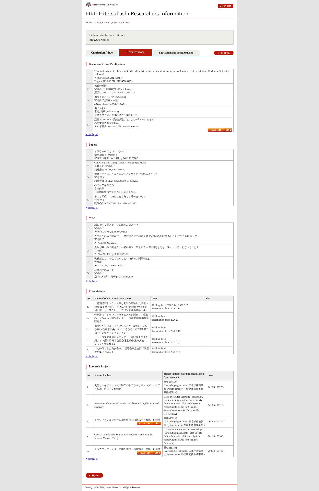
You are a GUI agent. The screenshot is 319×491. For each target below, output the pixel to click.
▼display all (92, 134)
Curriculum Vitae (102, 52)
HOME (89, 22)
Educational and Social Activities (176, 52)
